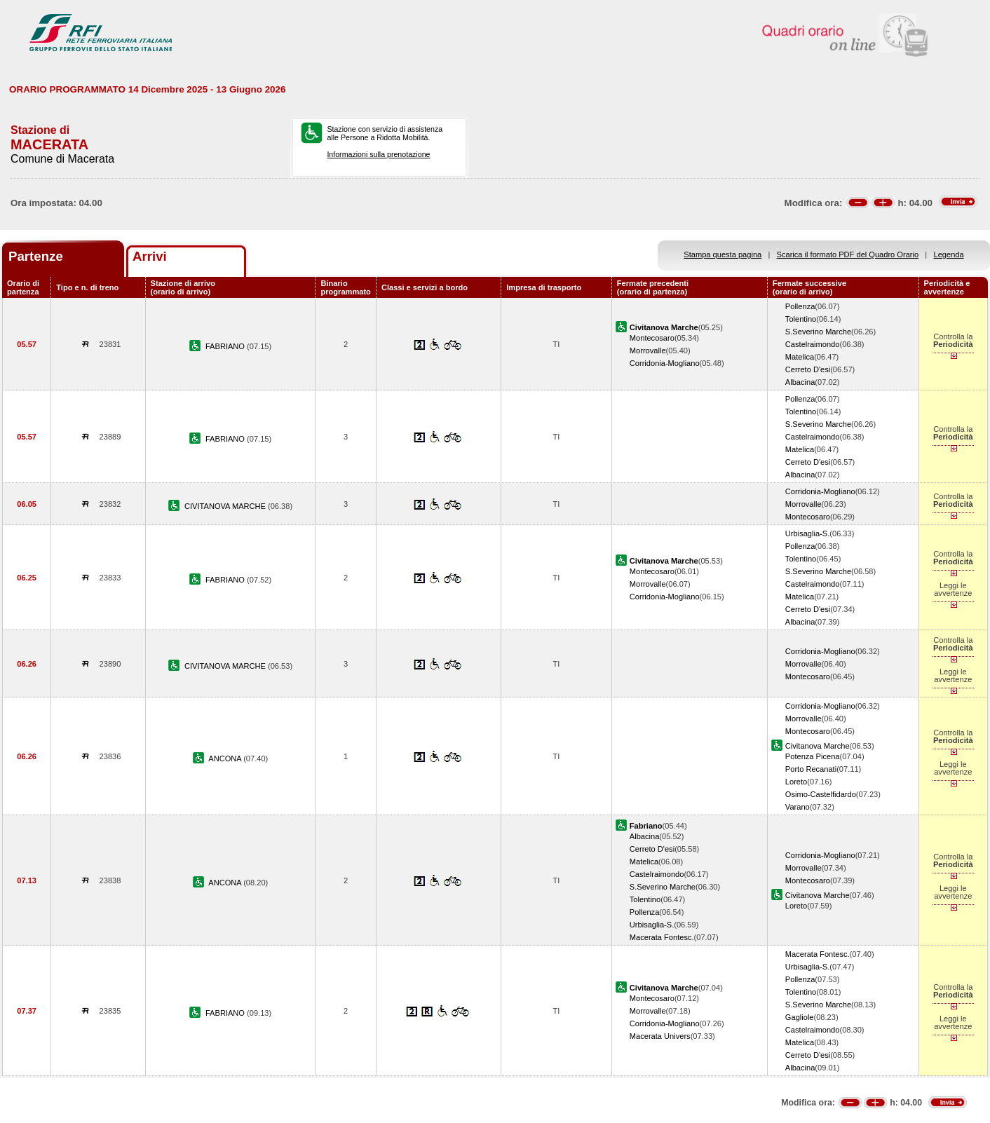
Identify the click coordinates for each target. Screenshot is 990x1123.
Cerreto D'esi (807, 369)
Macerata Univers (660, 1036)
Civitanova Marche (817, 746)
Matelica (799, 357)
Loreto (796, 781)
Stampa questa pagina (722, 254)
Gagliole (799, 1017)
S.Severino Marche (818, 331)
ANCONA (225, 758)
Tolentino (800, 319)
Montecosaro (652, 338)
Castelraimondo (812, 344)
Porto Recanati (810, 769)
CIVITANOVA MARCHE (226, 506)
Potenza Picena (812, 756)
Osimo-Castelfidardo (820, 794)
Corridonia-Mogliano (665, 363)
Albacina (800, 382)
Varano (797, 807)
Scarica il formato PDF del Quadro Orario (848, 254)
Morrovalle (648, 350)
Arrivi (150, 256)
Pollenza (800, 306)
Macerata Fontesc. (662, 937)
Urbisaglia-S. (807, 533)
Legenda (949, 254)
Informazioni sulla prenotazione (378, 154)
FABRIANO (226, 346)
